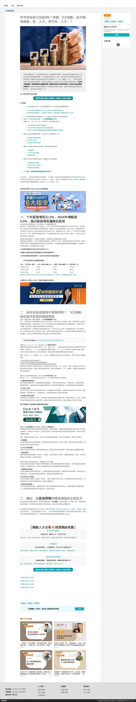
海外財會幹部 (24, 550)
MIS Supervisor (58, 564)
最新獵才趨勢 (64, 692)
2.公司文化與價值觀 (33, 153)
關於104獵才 (87, 690)
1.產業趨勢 (30, 150)
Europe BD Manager (33, 537)
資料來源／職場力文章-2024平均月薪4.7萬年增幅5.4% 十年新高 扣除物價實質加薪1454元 (48, 275)
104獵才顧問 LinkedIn (27, 584)
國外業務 (49, 564)
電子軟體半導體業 (53, 531)
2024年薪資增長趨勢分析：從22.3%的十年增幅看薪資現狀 (45, 110)
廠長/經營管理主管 (57, 537)
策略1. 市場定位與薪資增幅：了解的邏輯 (40, 119)
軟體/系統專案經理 (70, 537)
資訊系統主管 (28, 564)
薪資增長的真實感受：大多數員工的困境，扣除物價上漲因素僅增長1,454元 (50, 113)
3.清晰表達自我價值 (33, 168)
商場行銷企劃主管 (39, 564)
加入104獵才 (87, 692)
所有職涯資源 (10, 11)
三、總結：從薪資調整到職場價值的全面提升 (37, 171)
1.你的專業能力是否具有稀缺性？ (37, 125)
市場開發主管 (70, 550)
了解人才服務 (41, 692)
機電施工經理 (46, 537)
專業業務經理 (44, 550)
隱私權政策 (4, 700)
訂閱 (116, 35)
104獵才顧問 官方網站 (27, 577)
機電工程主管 (34, 550)
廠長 (21, 564)
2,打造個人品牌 (32, 140)
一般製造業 (53, 544)
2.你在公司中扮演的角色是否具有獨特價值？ (41, 128)
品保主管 (23, 537)
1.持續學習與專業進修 (34, 138)
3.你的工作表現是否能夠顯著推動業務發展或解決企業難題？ (45, 130)
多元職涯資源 (41, 695)
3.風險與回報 (31, 155)
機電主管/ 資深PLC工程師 (57, 550)
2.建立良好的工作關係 (34, 165)
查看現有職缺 (41, 690)
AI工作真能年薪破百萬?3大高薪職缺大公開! (50, 340)
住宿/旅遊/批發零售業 (53, 557)
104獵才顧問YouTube (27, 587)
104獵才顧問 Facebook (27, 581)
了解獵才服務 (64, 690)
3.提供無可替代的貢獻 (34, 143)
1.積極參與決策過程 (33, 163)
